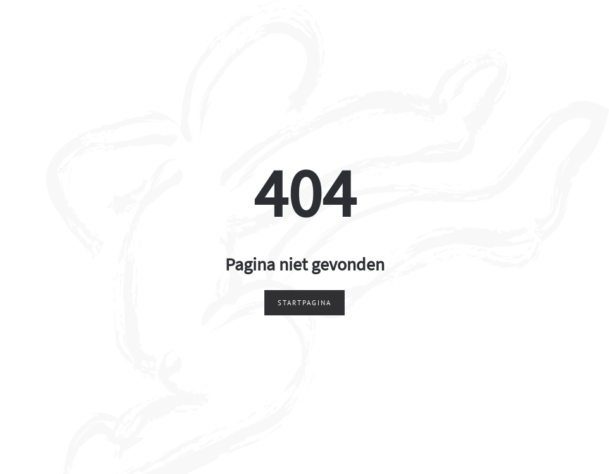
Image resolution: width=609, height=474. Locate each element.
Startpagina (304, 302)
